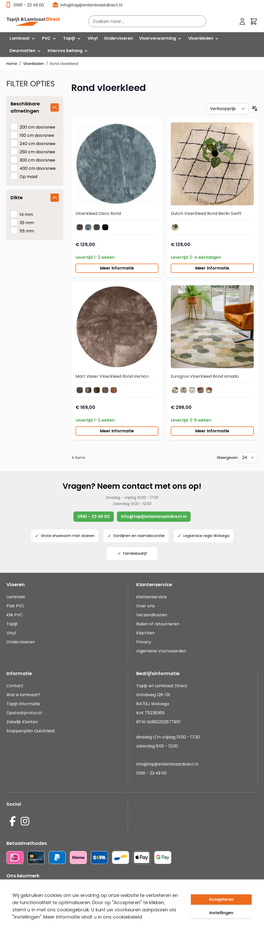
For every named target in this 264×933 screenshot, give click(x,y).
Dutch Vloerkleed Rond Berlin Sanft (206, 213)
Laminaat (15, 597)
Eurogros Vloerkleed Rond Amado (205, 376)
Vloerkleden (33, 63)
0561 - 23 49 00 (29, 5)
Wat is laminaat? (23, 695)
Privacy (143, 642)
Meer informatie (117, 268)
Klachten (145, 633)
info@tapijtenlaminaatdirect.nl (91, 5)
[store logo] (32, 21)
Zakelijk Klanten (22, 722)
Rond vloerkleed (64, 63)
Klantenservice (151, 597)
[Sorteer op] (228, 108)
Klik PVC (14, 615)
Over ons (145, 606)
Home (11, 63)
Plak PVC (15, 606)
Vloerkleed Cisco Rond (98, 213)
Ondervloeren (20, 642)
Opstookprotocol (24, 713)
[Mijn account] (242, 21)
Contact (14, 686)
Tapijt (12, 624)
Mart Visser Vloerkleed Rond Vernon (112, 376)
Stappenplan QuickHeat (30, 731)
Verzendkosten (151, 615)
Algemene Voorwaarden (161, 651)
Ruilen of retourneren (157, 624)
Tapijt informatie (23, 704)
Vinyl (11, 633)
